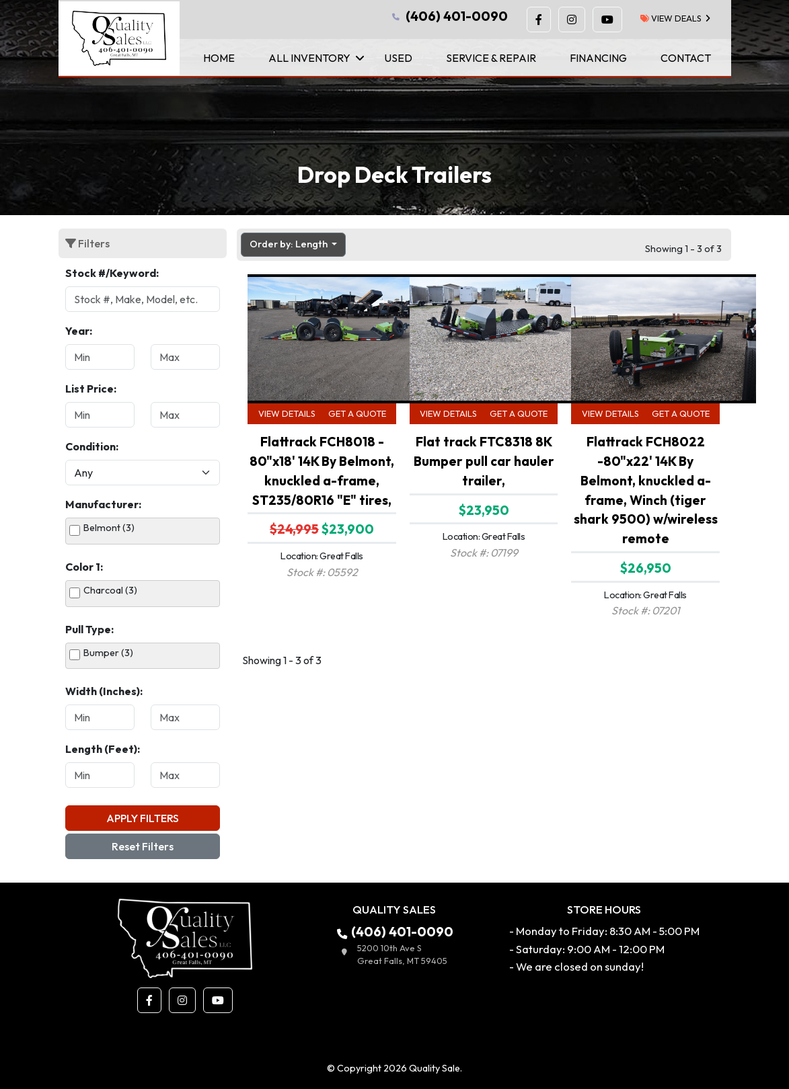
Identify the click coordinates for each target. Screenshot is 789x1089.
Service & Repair (491, 58)
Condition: (91, 446)
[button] (539, 19)
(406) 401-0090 (448, 16)
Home (219, 58)
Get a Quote (357, 413)
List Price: (90, 388)
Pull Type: (89, 629)
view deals (671, 18)
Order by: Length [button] (290, 244)
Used (398, 58)
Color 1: (84, 566)
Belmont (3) (109, 528)
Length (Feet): (102, 749)
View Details (286, 413)
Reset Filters (143, 846)
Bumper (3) (108, 653)
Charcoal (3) (110, 590)
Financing (598, 58)
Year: (78, 330)
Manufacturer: (103, 504)
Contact (686, 58)
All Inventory (309, 58)
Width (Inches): (104, 691)
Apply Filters (142, 818)
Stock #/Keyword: (112, 273)
